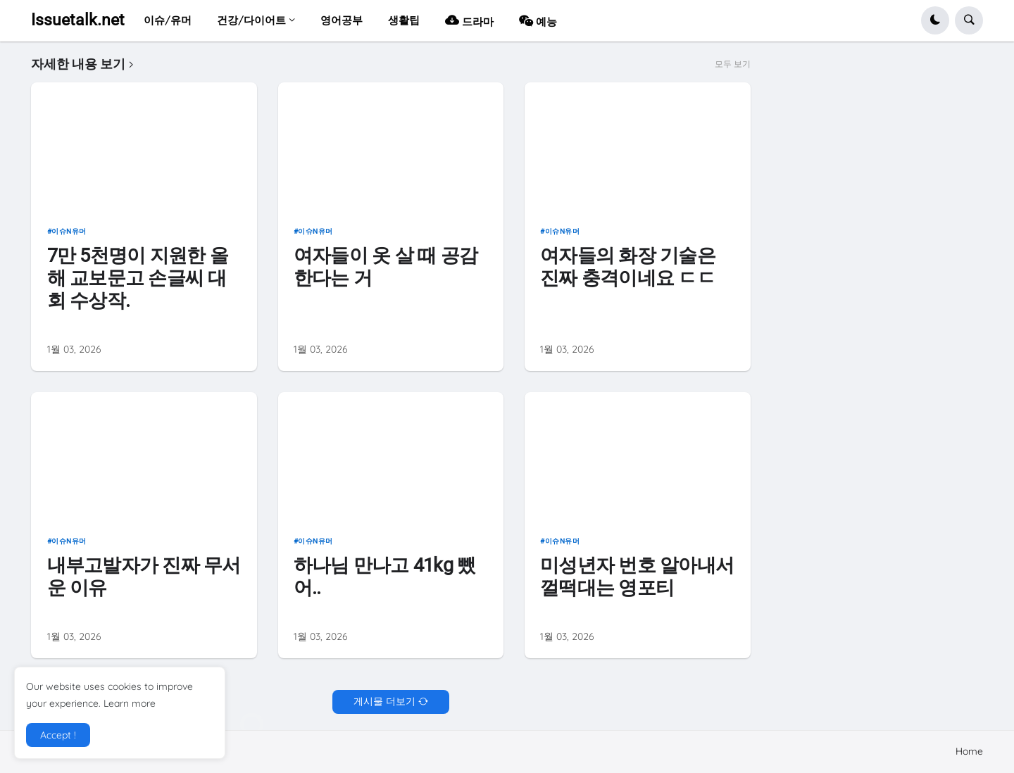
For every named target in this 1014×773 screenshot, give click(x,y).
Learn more (130, 703)
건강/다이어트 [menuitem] (251, 20)
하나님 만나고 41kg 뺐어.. (385, 576)
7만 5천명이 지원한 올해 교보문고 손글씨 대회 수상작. (137, 277)
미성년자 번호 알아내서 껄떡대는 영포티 (637, 576)
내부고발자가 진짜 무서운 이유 (144, 576)
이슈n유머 (69, 231)
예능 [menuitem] (538, 20)
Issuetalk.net (78, 20)
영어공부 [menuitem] (341, 20)
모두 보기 (733, 64)
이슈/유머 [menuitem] (168, 20)
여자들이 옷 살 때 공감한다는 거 (385, 266)
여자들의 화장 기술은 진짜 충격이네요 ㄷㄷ (627, 266)
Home (969, 751)
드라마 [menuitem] (469, 20)
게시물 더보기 (384, 701)
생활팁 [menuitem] (404, 20)
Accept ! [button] (58, 735)
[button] (935, 20)
